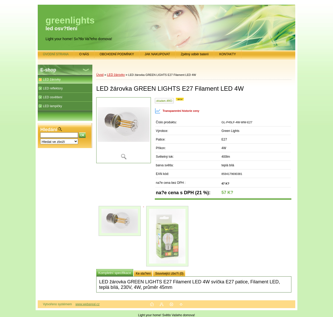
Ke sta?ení (143, 273)
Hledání (48, 129)
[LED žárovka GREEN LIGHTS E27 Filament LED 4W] (124, 130)
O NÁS (84, 54)
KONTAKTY (227, 54)
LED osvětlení (52, 97)
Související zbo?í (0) (169, 273)
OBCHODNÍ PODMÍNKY (117, 54)
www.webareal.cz (87, 304)
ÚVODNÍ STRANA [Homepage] (56, 54)
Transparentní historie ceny (177, 111)
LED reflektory (53, 88)
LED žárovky (52, 79)
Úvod (100, 75)
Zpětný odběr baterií (195, 54)
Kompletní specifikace (114, 273)
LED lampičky (52, 106)
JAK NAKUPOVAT (157, 54)
